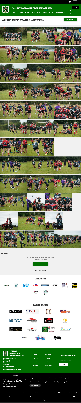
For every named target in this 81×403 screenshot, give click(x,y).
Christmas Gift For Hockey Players (40, 400)
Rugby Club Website (61, 392)
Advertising (48, 378)
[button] (13, 12)
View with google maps (12, 369)
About (41, 378)
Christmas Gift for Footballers (54, 396)
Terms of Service (35, 382)
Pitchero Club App (72, 392)
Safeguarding (60, 3)
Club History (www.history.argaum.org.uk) (40, 3)
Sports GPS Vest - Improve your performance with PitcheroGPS (30, 396)
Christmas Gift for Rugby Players (71, 396)
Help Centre (33, 378)
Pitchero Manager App (7, 396)
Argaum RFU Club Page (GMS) (10, 3)
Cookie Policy (55, 382)
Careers (55, 378)
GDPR (69, 378)
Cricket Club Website (38, 392)
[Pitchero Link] (76, 3)
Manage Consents (66, 382)
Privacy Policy (46, 382)
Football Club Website (25, 392)
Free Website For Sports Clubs (11, 392)
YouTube (22, 3)
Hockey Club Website (50, 392)
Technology (62, 378)
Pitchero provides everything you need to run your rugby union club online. (15, 380)
